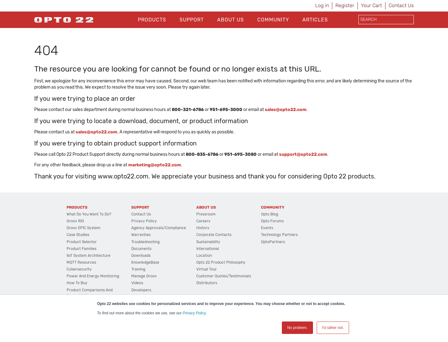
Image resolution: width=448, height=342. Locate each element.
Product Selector (82, 242)
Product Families (81, 249)
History (202, 228)
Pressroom (206, 214)
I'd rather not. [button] (333, 328)
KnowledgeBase (145, 262)
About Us (230, 20)
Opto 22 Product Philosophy (220, 262)
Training (138, 269)
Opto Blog (269, 214)
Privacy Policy (194, 313)
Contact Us (401, 5)
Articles (315, 20)
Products (152, 20)
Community (273, 20)
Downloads (141, 255)
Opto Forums (272, 221)
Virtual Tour (206, 269)
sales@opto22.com (96, 132)
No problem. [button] (297, 328)
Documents (141, 249)
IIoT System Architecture (88, 255)
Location (204, 255)
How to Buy (77, 283)
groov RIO (75, 221)
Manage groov (144, 276)
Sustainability (208, 242)
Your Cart (371, 5)
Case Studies (78, 235)
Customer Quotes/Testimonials (223, 276)
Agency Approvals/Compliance (158, 228)
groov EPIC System (83, 228)
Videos (137, 283)
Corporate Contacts (213, 235)
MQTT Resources (81, 262)
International (207, 249)
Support (192, 20)
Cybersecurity (79, 269)
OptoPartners (273, 242)
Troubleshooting (145, 242)
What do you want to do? (89, 214)
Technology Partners (279, 235)
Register (344, 5)
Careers (203, 221)
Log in (322, 5)
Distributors (206, 283)
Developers (141, 290)
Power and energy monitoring (93, 276)
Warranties (141, 235)
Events (267, 228)
